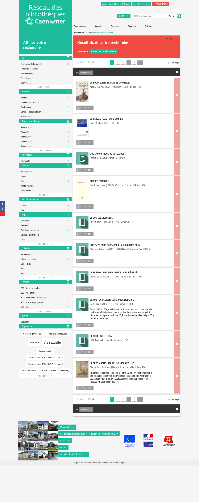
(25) (45, 194)
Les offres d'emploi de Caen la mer (73, 491)
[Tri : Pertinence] (86, 73)
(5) (45, 87)
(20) (45, 375)
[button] (124, 16)
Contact (63, 484)
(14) (45, 277)
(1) (45, 150)
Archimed (87, 500)
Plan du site (65, 477)
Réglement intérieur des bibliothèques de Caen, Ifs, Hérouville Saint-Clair (89, 471)
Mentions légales (67, 464)
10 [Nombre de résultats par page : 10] (168, 63)
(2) (45, 311)
